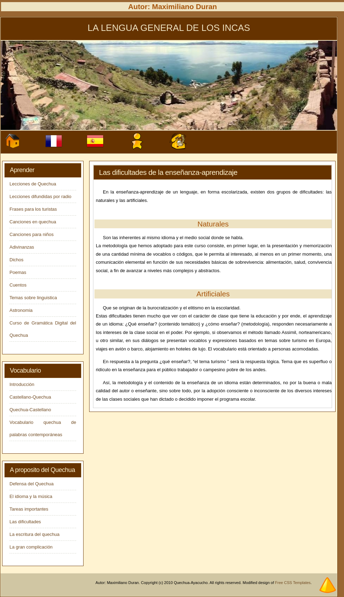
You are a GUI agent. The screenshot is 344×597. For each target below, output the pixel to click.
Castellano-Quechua (30, 397)
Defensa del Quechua (31, 483)
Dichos (16, 259)
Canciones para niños (31, 234)
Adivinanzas (21, 247)
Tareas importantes (28, 509)
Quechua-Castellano (30, 409)
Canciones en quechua (32, 221)
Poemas (17, 272)
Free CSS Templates (293, 582)
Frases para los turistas (33, 209)
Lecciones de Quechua (32, 183)
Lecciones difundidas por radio (40, 196)
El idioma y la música (30, 496)
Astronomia (21, 310)
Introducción (21, 384)
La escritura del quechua (34, 534)
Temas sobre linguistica (33, 297)
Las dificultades (25, 521)
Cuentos (17, 285)
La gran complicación (31, 547)
